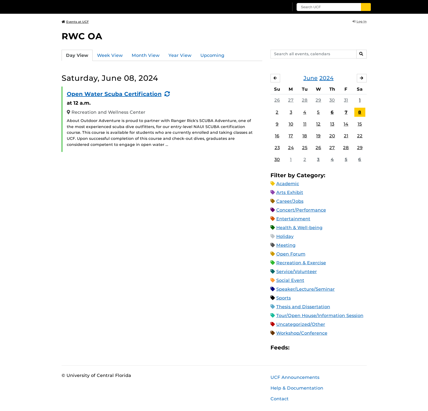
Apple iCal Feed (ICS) (296, 347)
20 (332, 135)
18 (304, 135)
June (310, 78)
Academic (287, 183)
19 (318, 135)
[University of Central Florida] (101, 6)
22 (360, 135)
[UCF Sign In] (271, 7)
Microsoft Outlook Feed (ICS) (306, 347)
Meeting (286, 245)
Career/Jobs (289, 201)
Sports (283, 298)
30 (332, 100)
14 (346, 124)
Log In (359, 21)
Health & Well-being (299, 227)
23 (277, 147)
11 (304, 124)
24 (291, 147)
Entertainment (293, 218)
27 (291, 100)
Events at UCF (75, 22)
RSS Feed (315, 347)
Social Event (290, 280)
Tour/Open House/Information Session (319, 315)
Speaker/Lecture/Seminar (305, 289)
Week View (110, 55)
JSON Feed (334, 347)
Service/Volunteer (296, 271)
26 (277, 100)
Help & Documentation (296, 388)
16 (277, 135)
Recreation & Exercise (301, 262)
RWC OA (82, 36)
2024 (326, 78)
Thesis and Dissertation (303, 306)
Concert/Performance (301, 210)
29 (318, 100)
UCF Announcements (294, 377)
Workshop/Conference (301, 333)
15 (360, 124)
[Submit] (366, 7)
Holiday (285, 236)
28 (305, 100)
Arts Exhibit (289, 192)
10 (291, 124)
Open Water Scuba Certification (114, 94)
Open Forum (290, 254)
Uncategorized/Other (300, 324)
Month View (146, 55)
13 (332, 124)
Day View (77, 55)
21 (346, 135)
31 (346, 100)
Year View (180, 55)
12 (318, 124)
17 (291, 135)
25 (305, 147)
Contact (279, 398)
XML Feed (324, 347)
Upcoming (212, 55)
